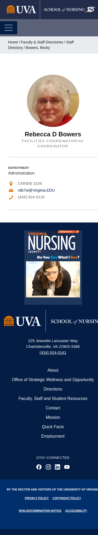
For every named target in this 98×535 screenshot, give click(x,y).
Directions (53, 389)
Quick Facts (53, 427)
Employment (53, 436)
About (53, 370)
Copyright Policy (67, 498)
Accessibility (76, 510)
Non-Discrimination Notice (40, 510)
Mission (53, 417)
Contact (53, 408)
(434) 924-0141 (52, 352)
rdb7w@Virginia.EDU (36, 190)
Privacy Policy (37, 498)
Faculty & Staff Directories (42, 42)
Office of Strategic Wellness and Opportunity (53, 379)
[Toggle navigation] (8, 27)
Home (13, 42)
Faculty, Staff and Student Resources (53, 398)
